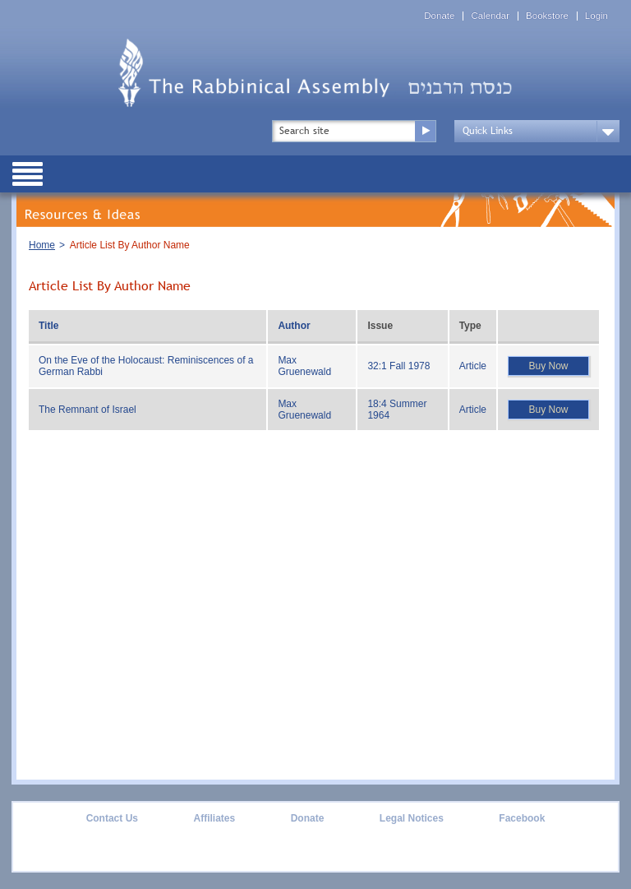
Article (472, 366)
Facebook (522, 818)
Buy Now (548, 366)
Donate (439, 16)
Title (48, 325)
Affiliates (214, 818)
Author (294, 325)
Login (596, 16)
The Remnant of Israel (87, 409)
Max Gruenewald (304, 365)
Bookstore (547, 16)
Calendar (490, 16)
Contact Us (112, 818)
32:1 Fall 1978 (398, 366)
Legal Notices (412, 818)
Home (42, 245)
